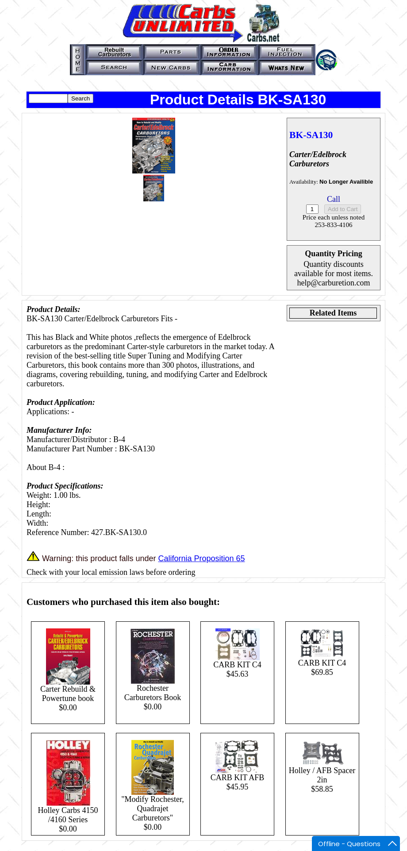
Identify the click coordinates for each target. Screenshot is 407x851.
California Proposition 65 (201, 558)
